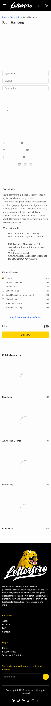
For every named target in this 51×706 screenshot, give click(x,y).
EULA (4, 648)
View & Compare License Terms (25, 317)
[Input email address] (21, 676)
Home (5, 17)
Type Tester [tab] (10, 73)
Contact (6, 631)
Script (18, 17)
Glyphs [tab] (8, 80)
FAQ (4, 628)
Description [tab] (10, 88)
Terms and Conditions (13, 655)
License (6, 624)
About (5, 620)
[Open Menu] (4, 5)
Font (11, 17)
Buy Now (25, 334)
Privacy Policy (9, 651)
